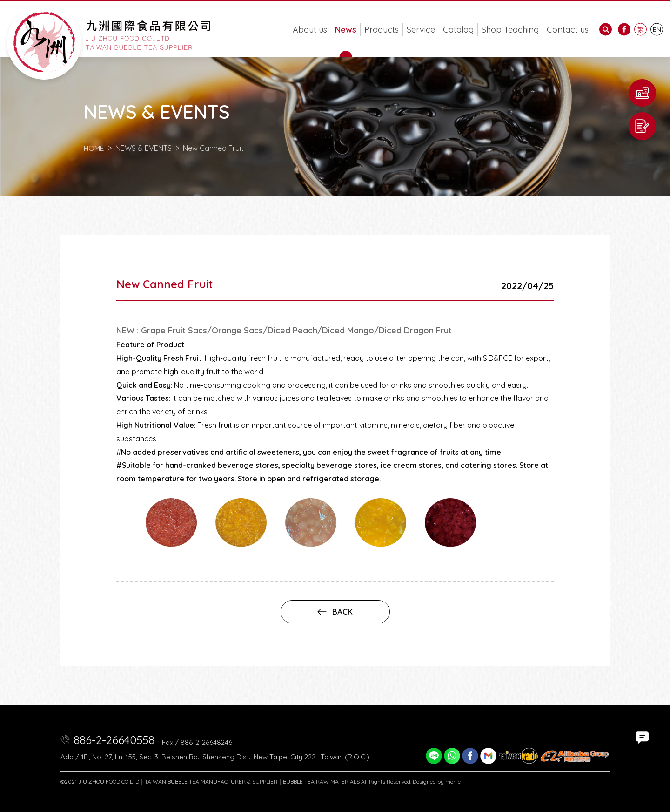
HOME (94, 148)
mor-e (453, 781)
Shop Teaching (510, 29)
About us (310, 29)
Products (381, 29)
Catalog (458, 29)
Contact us (568, 29)
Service (421, 29)
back (335, 611)
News (345, 29)
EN (657, 29)
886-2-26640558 (114, 740)
